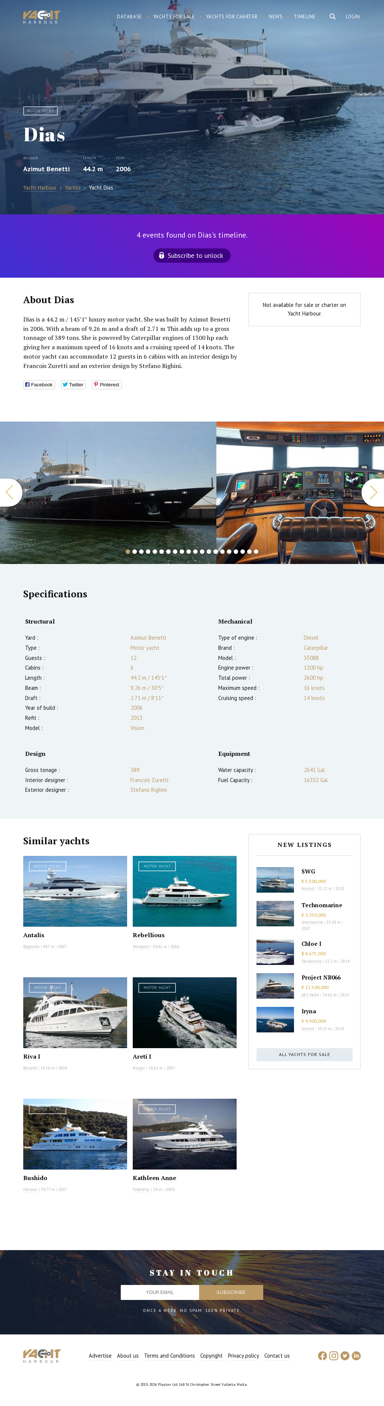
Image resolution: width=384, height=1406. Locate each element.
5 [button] (155, 551)
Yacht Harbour (42, 17)
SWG (308, 871)
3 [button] (141, 551)
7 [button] (168, 551)
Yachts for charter (232, 16)
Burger (139, 1068)
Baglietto (31, 946)
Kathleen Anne (154, 1178)
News (275, 16)
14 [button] (215, 551)
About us (128, 1355)
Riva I (31, 1056)
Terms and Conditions (169, 1355)
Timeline (305, 16)
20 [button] (256, 551)
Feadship (141, 1189)
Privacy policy (243, 1355)
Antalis (33, 935)
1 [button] (128, 551)
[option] (108, 493)
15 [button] (222, 551)
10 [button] (188, 551)
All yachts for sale (304, 1054)
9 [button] (182, 551)
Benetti (30, 1068)
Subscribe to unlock (195, 255)
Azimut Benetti (46, 169)
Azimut (308, 888)
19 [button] (249, 551)
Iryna (309, 1011)
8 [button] (175, 551)
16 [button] (229, 551)
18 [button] (242, 551)
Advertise (100, 1355)
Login (353, 16)
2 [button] (134, 551)
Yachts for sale (174, 16)
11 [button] (195, 551)
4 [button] (148, 551)
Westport (141, 946)
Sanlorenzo (312, 961)
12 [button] (202, 551)
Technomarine (322, 905)
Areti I (142, 1056)
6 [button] (161, 551)
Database (129, 16)
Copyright (211, 1355)
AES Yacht (310, 995)
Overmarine (313, 922)
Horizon (30, 1189)
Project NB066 (321, 977)
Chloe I (311, 943)
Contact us (277, 1355)
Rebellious (149, 935)
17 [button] (236, 551)
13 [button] (209, 551)
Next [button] (373, 493)
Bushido (35, 1178)
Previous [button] (11, 493)
